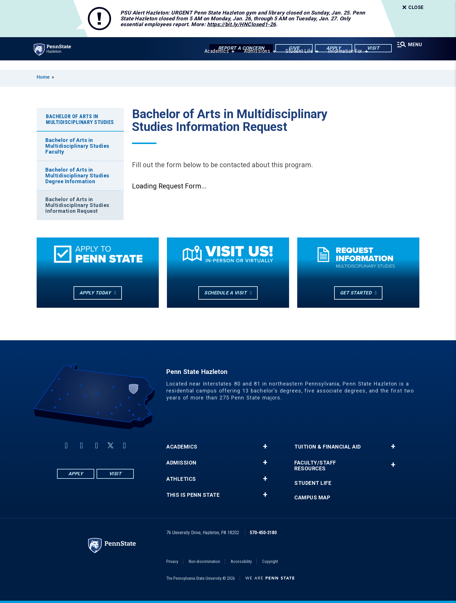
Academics (214, 60)
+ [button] (265, 446)
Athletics (181, 479)
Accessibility (241, 561)
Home (43, 77)
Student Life (296, 60)
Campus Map (312, 498)
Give (290, 48)
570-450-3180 (263, 532)
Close (412, 7)
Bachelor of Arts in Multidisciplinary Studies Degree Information (77, 175)
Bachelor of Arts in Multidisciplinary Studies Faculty (77, 146)
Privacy (172, 561)
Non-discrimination (204, 561)
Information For (342, 60)
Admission (181, 463)
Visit (369, 48)
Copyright (270, 561)
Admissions (254, 60)
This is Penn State (193, 495)
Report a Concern (237, 48)
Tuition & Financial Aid (327, 447)
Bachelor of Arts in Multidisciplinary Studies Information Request (77, 205)
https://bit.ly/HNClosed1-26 (241, 24)
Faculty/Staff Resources (315, 465)
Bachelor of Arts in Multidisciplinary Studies (80, 119)
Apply (329, 48)
